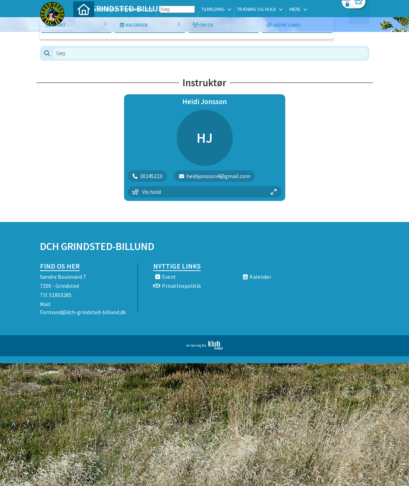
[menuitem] (83, 24)
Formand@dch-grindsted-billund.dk (83, 312)
